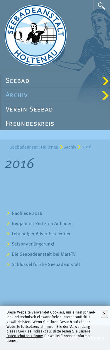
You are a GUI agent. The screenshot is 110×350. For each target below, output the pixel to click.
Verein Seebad (29, 109)
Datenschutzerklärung (24, 335)
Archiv (57, 94)
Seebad (57, 80)
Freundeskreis (30, 123)
